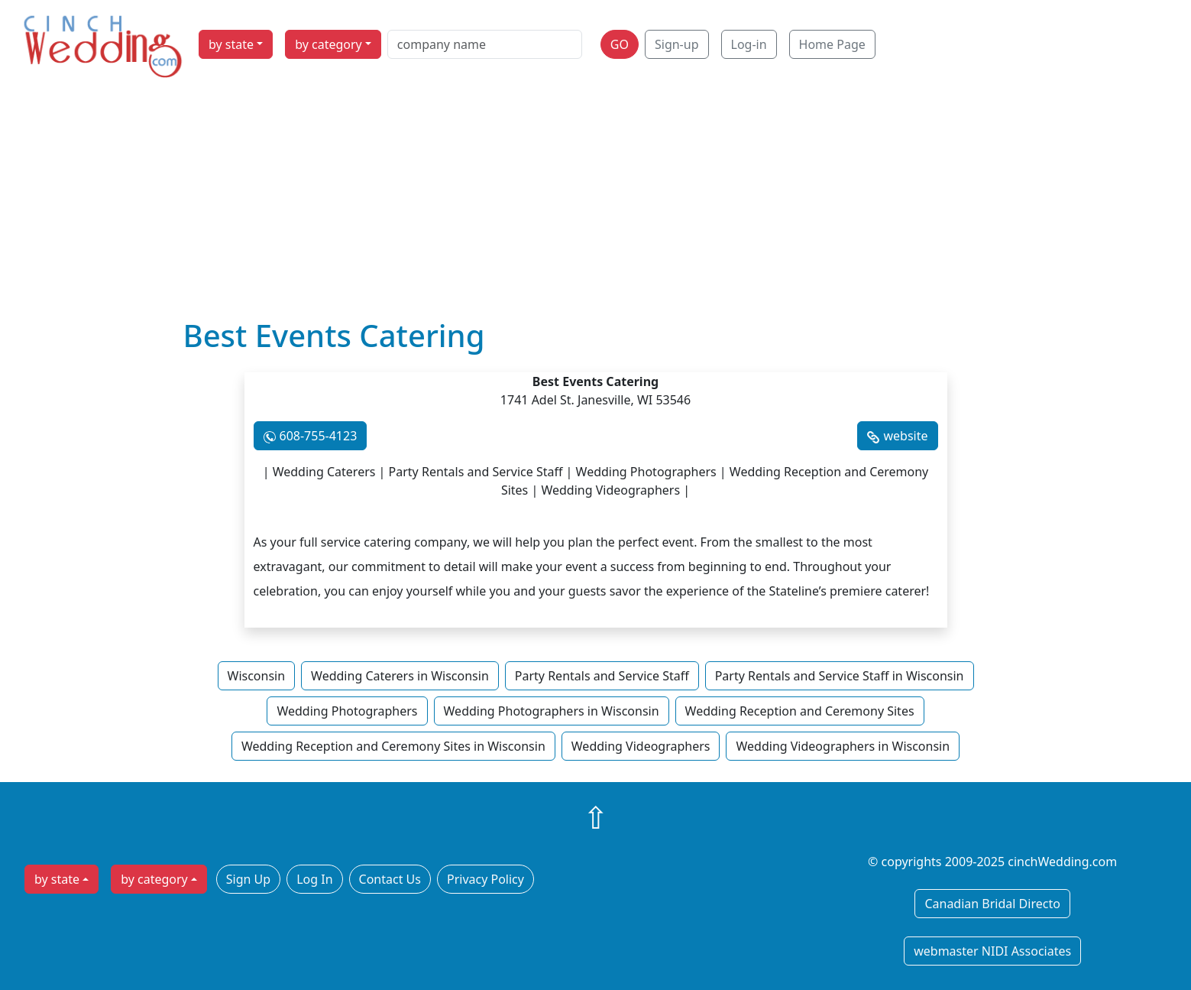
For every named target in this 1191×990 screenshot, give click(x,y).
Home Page (832, 44)
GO (619, 44)
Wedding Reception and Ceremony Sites (799, 711)
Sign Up (248, 879)
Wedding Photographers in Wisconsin (551, 711)
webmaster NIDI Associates (992, 951)
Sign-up (677, 44)
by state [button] (231, 44)
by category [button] (328, 44)
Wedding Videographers (640, 746)
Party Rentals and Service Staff (602, 675)
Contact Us (390, 879)
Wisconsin (257, 675)
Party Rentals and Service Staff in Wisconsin (839, 675)
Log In (314, 879)
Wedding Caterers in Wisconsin (400, 675)
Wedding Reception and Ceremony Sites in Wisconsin (393, 746)
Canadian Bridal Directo (992, 903)
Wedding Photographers (347, 711)
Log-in (749, 44)
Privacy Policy (485, 879)
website (905, 435)
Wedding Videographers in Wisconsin (843, 746)
